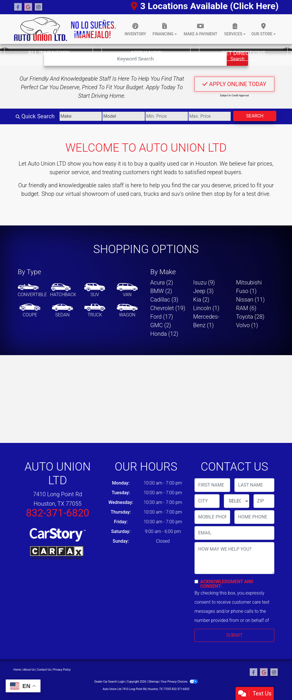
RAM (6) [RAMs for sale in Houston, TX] (246, 308)
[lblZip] (264, 501)
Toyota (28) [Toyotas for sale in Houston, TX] (250, 316)
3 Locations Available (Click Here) (205, 6)
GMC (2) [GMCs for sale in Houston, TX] (160, 325)
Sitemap (153, 681)
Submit (234, 635)
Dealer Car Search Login (109, 681)
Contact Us (44, 669)
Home (17, 669)
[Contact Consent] (196, 581)
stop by (223, 193)
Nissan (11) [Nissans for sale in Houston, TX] (250, 299)
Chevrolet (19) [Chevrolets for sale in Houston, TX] (167, 308)
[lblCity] (207, 501)
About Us (29, 669)
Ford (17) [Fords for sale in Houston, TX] (161, 316)
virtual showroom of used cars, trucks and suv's (124, 193)
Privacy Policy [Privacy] (62, 669)
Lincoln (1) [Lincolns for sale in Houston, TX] (206, 308)
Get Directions (243, 53)
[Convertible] (32, 290)
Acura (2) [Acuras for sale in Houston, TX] (161, 282)
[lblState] (236, 501)
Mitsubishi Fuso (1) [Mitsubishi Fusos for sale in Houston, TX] (249, 286)
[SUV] (94, 290)
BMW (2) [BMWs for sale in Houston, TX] (161, 291)
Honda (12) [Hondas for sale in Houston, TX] (164, 333)
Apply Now (145, 53)
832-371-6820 (57, 513)
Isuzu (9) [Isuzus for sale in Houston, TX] (204, 282)
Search (254, 116)
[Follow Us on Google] (28, 7)
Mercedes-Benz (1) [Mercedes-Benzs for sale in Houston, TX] (206, 321)
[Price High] (209, 116)
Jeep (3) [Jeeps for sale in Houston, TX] (203, 291)
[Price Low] (166, 116)
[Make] (80, 116)
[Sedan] (62, 310)
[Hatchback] (63, 290)
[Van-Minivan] (127, 290)
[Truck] (94, 310)
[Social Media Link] (38, 7)
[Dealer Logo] (64, 29)
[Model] (123, 116)
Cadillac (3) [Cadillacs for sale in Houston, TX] (164, 299)
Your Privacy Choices (179, 681)
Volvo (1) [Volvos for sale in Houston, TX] (247, 325)
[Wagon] (127, 310)
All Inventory (49, 53)
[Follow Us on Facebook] (18, 7)
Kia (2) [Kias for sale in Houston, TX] (201, 299)
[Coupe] (29, 310)
